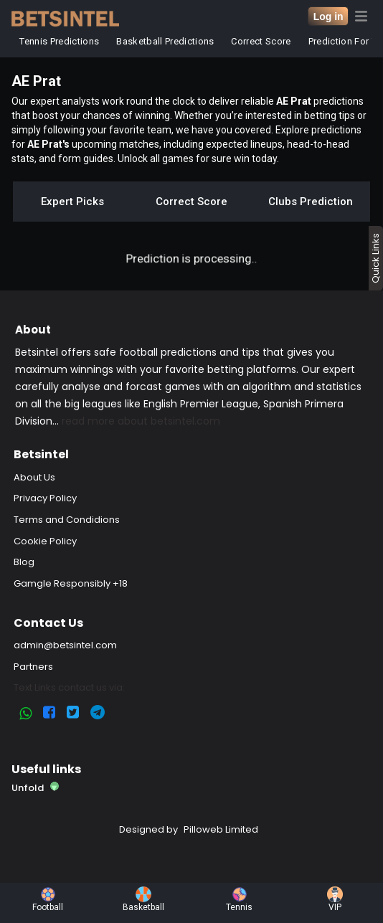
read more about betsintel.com (141, 421)
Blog (24, 562)
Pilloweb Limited (221, 829)
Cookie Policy (45, 541)
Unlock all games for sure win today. (198, 158)
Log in (328, 16)
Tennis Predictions (60, 41)
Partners (33, 666)
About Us (34, 477)
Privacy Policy (45, 498)
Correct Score (261, 41)
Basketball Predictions (165, 41)
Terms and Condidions (67, 519)
